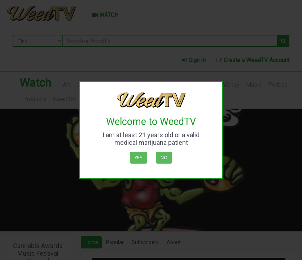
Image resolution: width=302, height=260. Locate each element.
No (164, 157)
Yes (139, 157)
